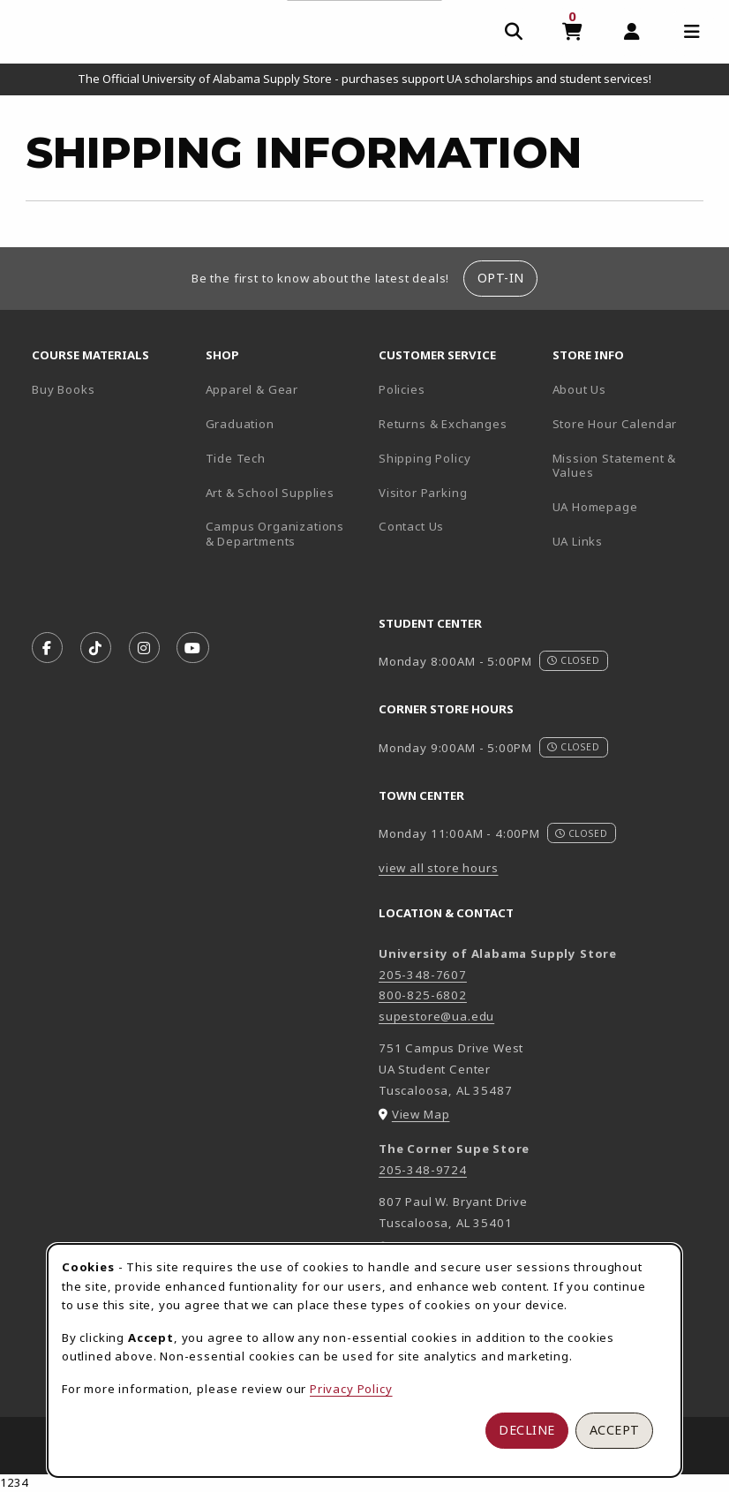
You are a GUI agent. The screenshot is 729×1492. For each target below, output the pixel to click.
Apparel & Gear (252, 389)
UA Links (578, 541)
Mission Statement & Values (614, 465)
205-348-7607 (423, 975)
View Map (421, 1114)
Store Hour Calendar (632, 423)
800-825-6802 (423, 995)
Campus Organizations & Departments (285, 533)
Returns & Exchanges (443, 424)
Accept (615, 1429)
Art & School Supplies (270, 493)
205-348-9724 (423, 1170)
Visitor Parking (423, 493)
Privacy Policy (351, 1389)
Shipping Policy (424, 458)
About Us (579, 389)
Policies (402, 389)
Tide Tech (236, 458)
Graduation (240, 424)
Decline (527, 1429)
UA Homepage (632, 506)
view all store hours (439, 868)
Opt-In (500, 277)
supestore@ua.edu (436, 1016)
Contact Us (411, 526)
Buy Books (63, 389)
